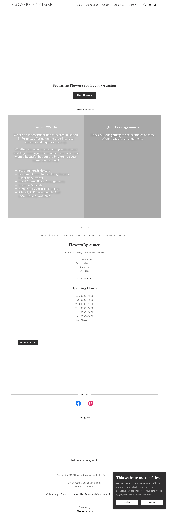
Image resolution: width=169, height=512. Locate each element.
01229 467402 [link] (86, 278)
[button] (133, 5)
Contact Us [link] (119, 4)
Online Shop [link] (92, 4)
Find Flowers (84, 95)
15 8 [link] (84, 270)
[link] (36, 5)
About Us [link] (78, 494)
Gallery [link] (105, 4)
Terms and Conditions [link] (96, 494)
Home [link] (79, 4)
